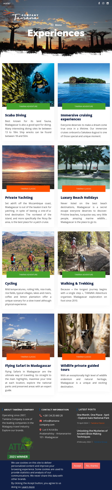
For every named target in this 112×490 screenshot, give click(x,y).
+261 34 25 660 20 (51, 415)
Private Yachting (19, 197)
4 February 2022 (84, 442)
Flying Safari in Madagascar (28, 365)
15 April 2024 (82, 423)
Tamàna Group (100, 442)
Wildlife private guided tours (80, 367)
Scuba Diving (15, 115)
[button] (56, 25)
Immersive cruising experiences (76, 117)
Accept (77, 466)
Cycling (11, 283)
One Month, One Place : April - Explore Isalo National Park (93, 416)
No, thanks (92, 466)
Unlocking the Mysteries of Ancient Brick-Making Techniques (92, 433)
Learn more (28, 487)
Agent (7, 3)
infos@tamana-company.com (50, 422)
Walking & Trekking (77, 283)
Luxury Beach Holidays (79, 197)
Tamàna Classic (98, 423)
